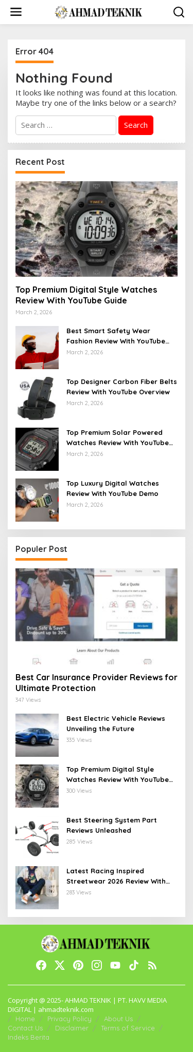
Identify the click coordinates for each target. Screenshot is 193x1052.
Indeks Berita (28, 1037)
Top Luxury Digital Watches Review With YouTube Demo (112, 488)
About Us (118, 1019)
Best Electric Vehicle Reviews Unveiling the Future (115, 723)
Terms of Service (128, 1028)
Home (25, 1019)
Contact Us (25, 1028)
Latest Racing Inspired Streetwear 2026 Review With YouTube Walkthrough (116, 876)
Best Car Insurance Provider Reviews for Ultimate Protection (96, 682)
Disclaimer (72, 1028)
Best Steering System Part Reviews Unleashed (111, 825)
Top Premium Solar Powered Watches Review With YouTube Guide (117, 438)
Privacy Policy (69, 1019)
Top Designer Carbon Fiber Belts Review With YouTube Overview (121, 386)
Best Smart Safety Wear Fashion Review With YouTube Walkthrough (115, 336)
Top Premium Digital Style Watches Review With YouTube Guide (86, 294)
